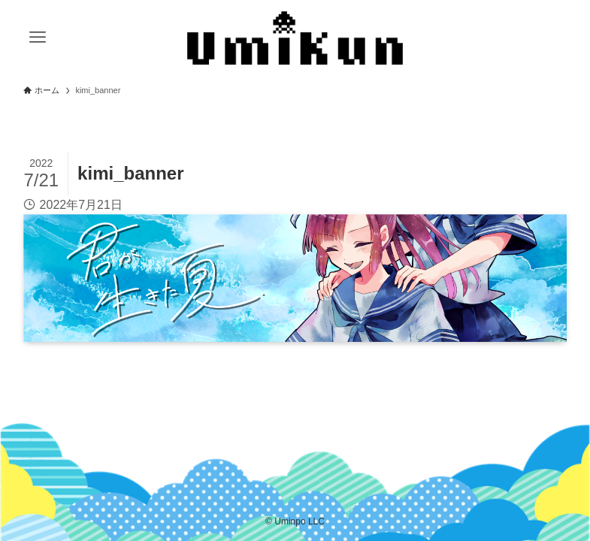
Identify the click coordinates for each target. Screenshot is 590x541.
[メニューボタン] (37, 37)
